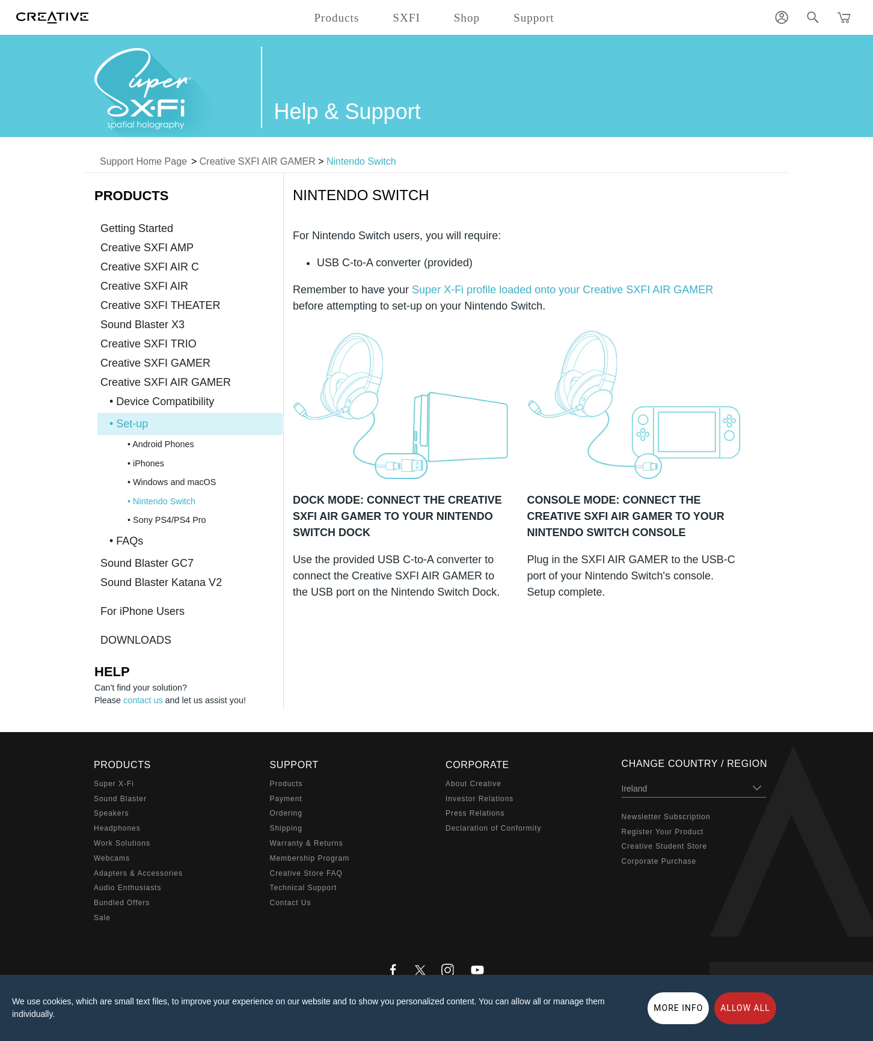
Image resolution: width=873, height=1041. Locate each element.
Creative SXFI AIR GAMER (258, 161)
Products (286, 784)
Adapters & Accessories (138, 873)
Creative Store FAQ (306, 873)
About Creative (473, 784)
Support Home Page (143, 161)
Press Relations (475, 813)
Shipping (286, 828)
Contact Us (290, 903)
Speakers (111, 813)
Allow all (745, 1008)
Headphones (117, 828)
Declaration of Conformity (493, 828)
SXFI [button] (406, 17)
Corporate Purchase (659, 861)
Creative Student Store (665, 846)
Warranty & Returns (306, 843)
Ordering (286, 813)
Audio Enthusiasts (127, 888)
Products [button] (336, 17)
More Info (678, 1008)
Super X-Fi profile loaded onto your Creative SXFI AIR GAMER (562, 290)
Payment (286, 799)
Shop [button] (467, 17)
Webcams (112, 858)
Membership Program (310, 858)
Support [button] (533, 17)
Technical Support (303, 888)
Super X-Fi (114, 784)
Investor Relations (479, 799)
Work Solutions (122, 843)
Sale (102, 918)
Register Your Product (663, 832)
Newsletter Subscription (666, 817)
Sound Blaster (120, 799)
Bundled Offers (122, 903)
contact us (143, 700)
